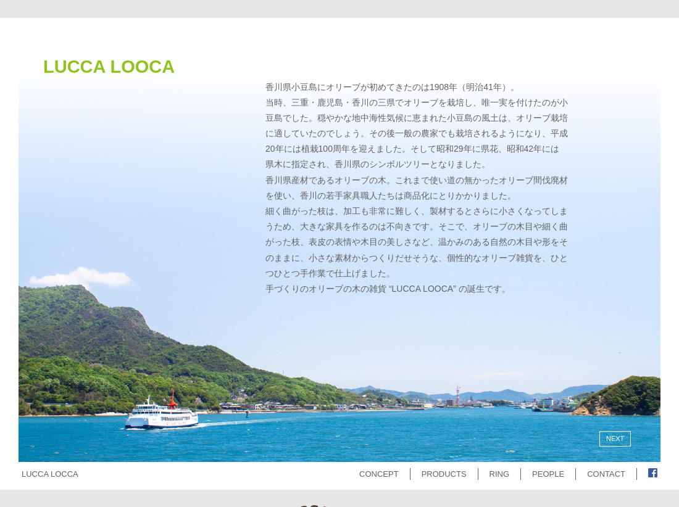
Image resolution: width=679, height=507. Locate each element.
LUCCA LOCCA (50, 474)
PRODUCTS (444, 474)
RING (499, 474)
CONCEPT (379, 474)
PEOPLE (548, 474)
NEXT (615, 438)
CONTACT (606, 474)
